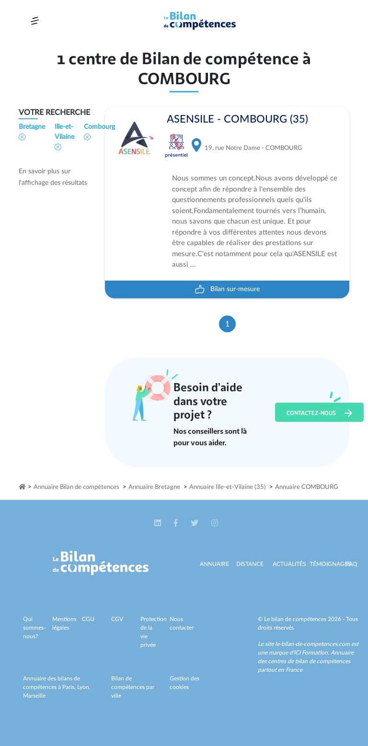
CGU (88, 619)
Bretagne (32, 132)
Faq (351, 564)
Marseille (34, 696)
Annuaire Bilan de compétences (76, 487)
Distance (250, 564)
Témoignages (330, 564)
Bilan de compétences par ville (132, 687)
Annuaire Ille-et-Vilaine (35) (227, 487)
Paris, (69, 687)
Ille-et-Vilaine (64, 137)
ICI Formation (311, 653)
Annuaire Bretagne (154, 487)
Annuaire (214, 564)
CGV (117, 619)
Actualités (289, 564)
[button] (158, 523)
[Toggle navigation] (34, 21)
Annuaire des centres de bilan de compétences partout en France (306, 661)
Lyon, (84, 687)
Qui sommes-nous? (34, 627)
